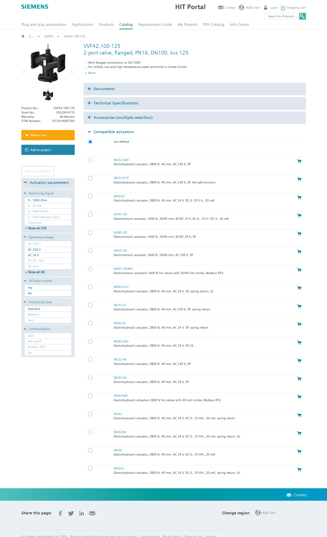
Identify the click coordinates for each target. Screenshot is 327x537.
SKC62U (119, 461)
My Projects (188, 24)
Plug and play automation (43, 24)
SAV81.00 (120, 225)
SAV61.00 (120, 207)
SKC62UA (120, 424)
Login (274, 7)
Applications (82, 24)
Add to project (40, 150)
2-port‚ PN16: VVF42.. (216, 36)
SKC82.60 (120, 370)
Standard (34, 309)
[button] (48, 94)
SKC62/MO (121, 388)
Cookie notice (150, 529)
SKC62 (118, 406)
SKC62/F (119, 188)
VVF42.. (245, 36)
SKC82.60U (121, 334)
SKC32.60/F (121, 152)
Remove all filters (37, 171)
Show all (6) (36, 272)
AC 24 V (33, 255)
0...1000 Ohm (37, 200)
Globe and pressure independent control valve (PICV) (118, 36)
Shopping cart (296, 7)
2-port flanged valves (177, 36)
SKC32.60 (120, 352)
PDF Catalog (213, 24)
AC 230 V (34, 249)
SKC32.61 (120, 297)
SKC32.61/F (121, 170)
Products (106, 24)
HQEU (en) (253, 7)
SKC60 (118, 442)
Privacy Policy (172, 529)
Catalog (126, 24)
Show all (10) (37, 228)
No (30, 293)
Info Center (239, 24)
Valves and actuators (58, 36)
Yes (30, 287)
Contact (230, 7)
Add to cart (38, 135)
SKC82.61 (120, 315)
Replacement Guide (155, 24)
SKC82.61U (121, 279)
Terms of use (193, 529)
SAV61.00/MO (123, 261)
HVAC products (34, 36)
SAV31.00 (120, 243)
